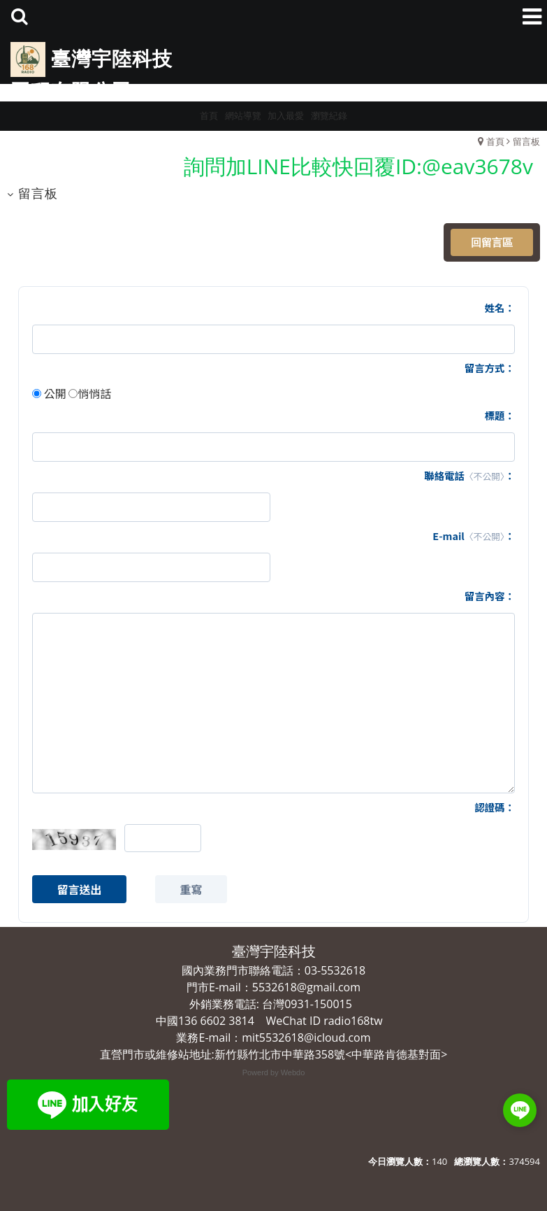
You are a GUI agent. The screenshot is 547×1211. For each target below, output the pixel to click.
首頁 (495, 141)
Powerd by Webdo (273, 1072)
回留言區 (492, 242)
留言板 (526, 141)
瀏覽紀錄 (329, 115)
